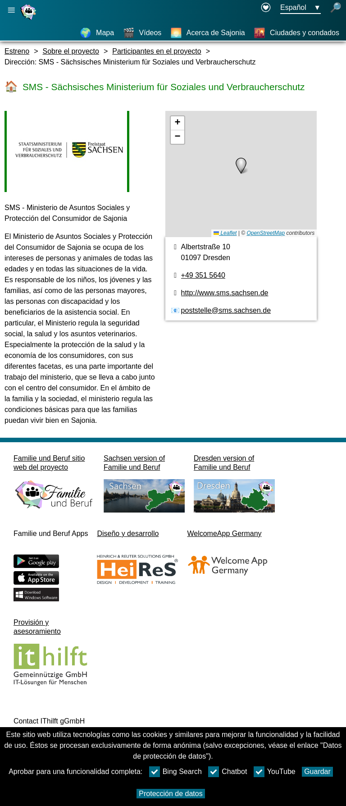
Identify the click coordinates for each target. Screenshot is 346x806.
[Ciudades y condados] (296, 33)
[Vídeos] (142, 33)
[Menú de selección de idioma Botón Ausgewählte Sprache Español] (300, 8)
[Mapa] (96, 33)
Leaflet (225, 233)
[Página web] (29, 19)
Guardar (317, 771)
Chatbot (227, 771)
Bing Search (175, 771)
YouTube (275, 771)
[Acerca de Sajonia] (207, 33)
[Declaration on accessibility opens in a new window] (265, 8)
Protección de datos (170, 793)
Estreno (17, 51)
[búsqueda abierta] (335, 8)
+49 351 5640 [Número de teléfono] (203, 275)
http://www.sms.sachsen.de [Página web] (225, 293)
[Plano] (241, 174)
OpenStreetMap (265, 233)
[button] (241, 166)
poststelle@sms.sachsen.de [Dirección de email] (226, 310)
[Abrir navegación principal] (11, 10)
